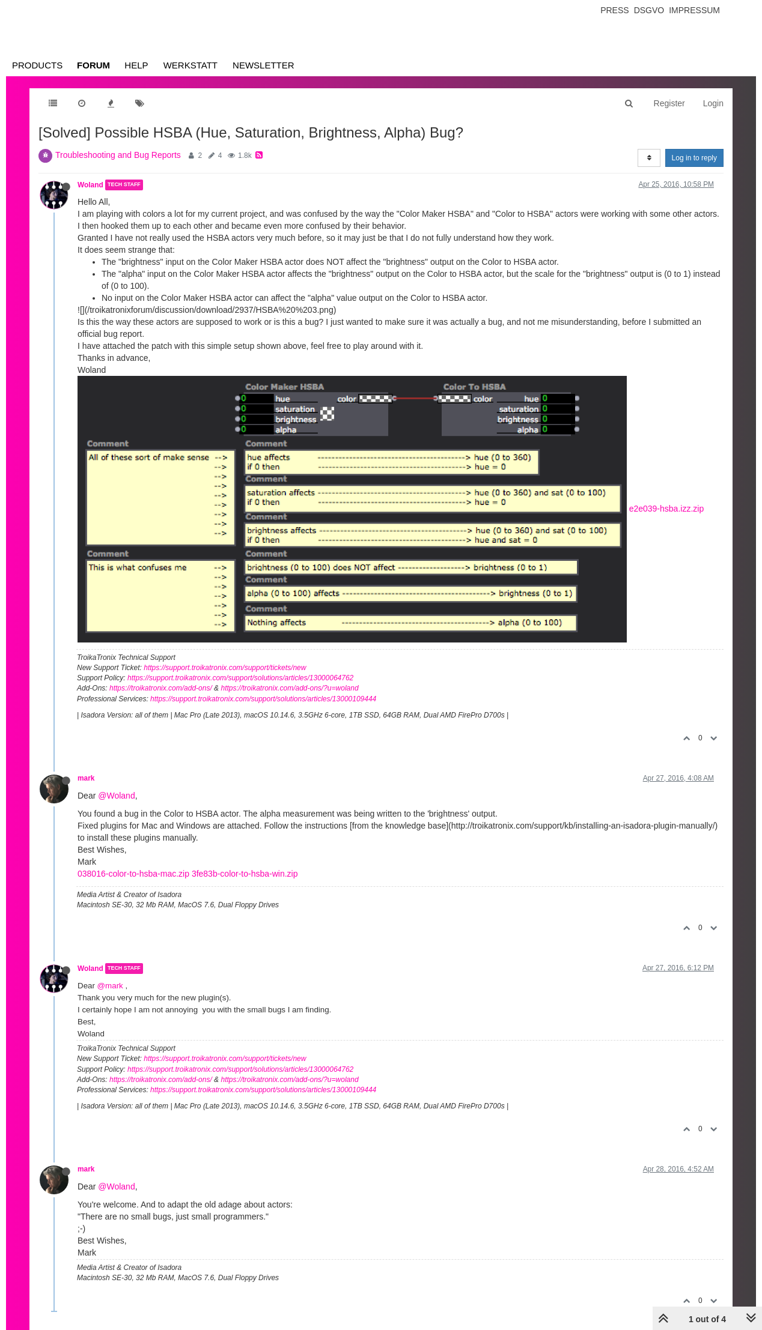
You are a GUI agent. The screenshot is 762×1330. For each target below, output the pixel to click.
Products (37, 65)
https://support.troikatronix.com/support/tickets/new (225, 667)
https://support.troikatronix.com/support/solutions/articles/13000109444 (263, 699)
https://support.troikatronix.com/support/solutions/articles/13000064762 (240, 678)
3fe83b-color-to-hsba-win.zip (245, 873)
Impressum (694, 10)
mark (86, 778)
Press (614, 10)
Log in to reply (694, 158)
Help (136, 65)
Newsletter (263, 65)
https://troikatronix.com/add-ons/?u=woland (289, 688)
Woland (90, 185)
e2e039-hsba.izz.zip (666, 508)
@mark (110, 985)
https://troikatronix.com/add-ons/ (160, 688)
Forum (93, 65)
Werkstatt (190, 65)
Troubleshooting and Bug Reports (118, 155)
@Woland (116, 795)
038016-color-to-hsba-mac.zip (133, 873)
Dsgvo (649, 10)
